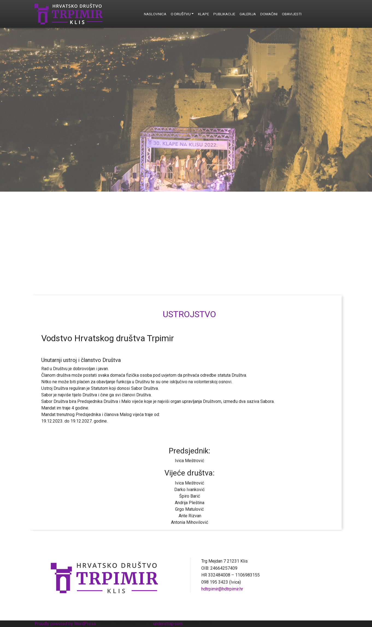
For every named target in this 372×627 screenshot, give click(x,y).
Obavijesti (292, 14)
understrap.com (168, 623)
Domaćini (268, 14)
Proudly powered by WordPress (65, 623)
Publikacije (224, 14)
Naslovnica (155, 14)
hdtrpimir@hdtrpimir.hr (222, 589)
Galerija (248, 14)
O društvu (181, 14)
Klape (203, 14)
